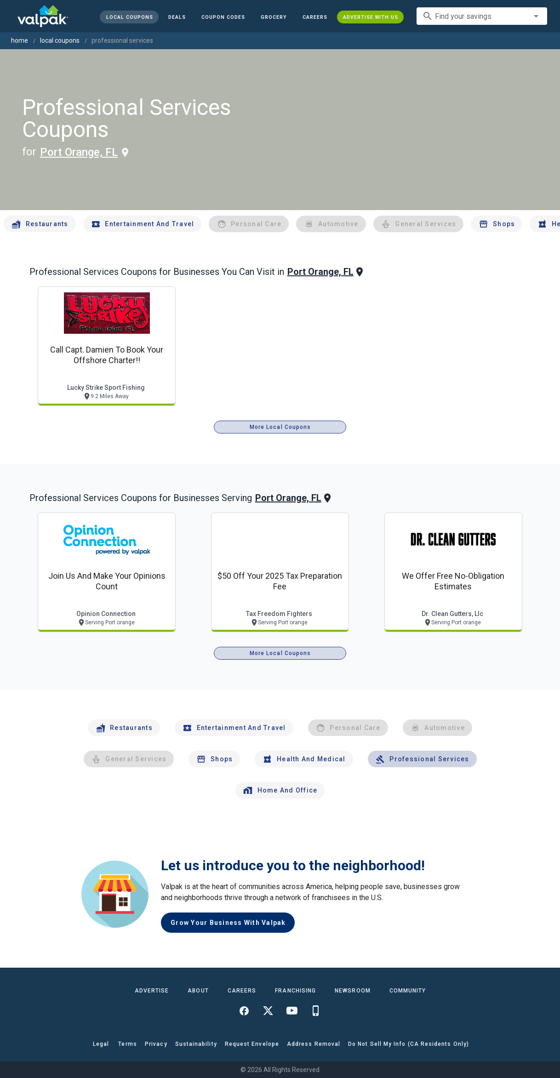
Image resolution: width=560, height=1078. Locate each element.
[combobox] (482, 16)
